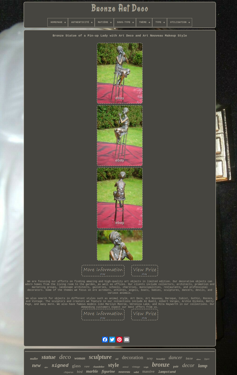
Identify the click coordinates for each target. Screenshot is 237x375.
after (46, 367)
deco (65, 356)
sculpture (100, 357)
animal (125, 367)
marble (92, 371)
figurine (108, 371)
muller (34, 358)
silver (198, 359)
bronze (161, 364)
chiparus (68, 372)
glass (76, 365)
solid (136, 372)
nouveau (124, 372)
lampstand (167, 372)
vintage (136, 366)
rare (87, 366)
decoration (132, 357)
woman (79, 358)
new (36, 365)
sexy (150, 358)
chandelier (98, 366)
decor (188, 365)
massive (148, 371)
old (116, 358)
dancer (175, 357)
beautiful (160, 358)
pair (176, 366)
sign (146, 367)
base (189, 358)
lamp (202, 365)
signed (60, 365)
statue (48, 357)
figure (206, 359)
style (113, 365)
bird (79, 372)
